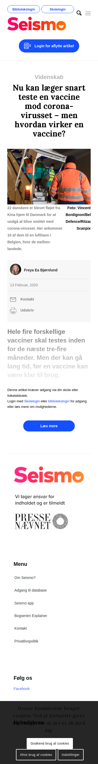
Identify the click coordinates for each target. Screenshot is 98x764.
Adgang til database (30, 590)
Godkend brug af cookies (50, 743)
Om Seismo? (25, 578)
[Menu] (88, 13)
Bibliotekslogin (24, 9)
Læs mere (48, 426)
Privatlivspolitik (26, 641)
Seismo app (24, 603)
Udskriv (27, 310)
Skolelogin (58, 9)
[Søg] (76, 13)
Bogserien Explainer (30, 616)
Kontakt (27, 299)
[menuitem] (76, 13)
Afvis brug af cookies (36, 755)
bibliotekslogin (59, 401)
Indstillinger (71, 755)
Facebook (22, 689)
